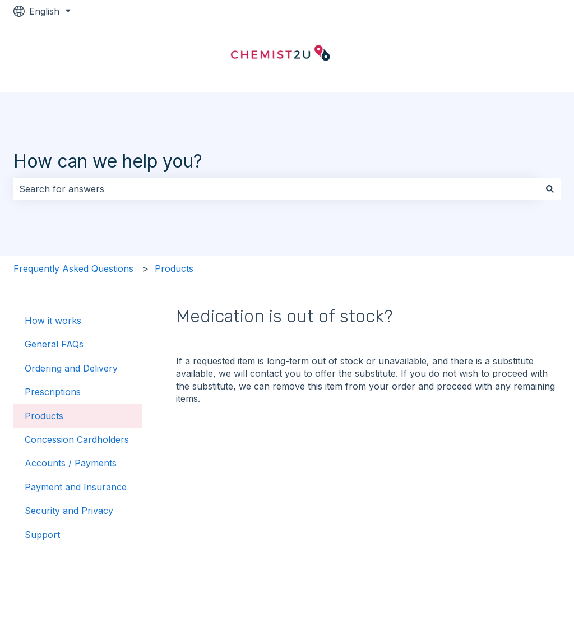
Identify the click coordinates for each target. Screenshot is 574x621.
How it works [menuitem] (53, 320)
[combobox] (276, 189)
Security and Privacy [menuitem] (69, 510)
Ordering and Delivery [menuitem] (71, 368)
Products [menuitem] (44, 415)
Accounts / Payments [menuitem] (71, 463)
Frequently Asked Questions (73, 268)
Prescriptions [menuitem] (53, 391)
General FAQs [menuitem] (54, 344)
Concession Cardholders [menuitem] (77, 439)
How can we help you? (107, 161)
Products (174, 268)
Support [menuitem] (42, 534)
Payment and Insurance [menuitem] (76, 487)
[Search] (550, 189)
